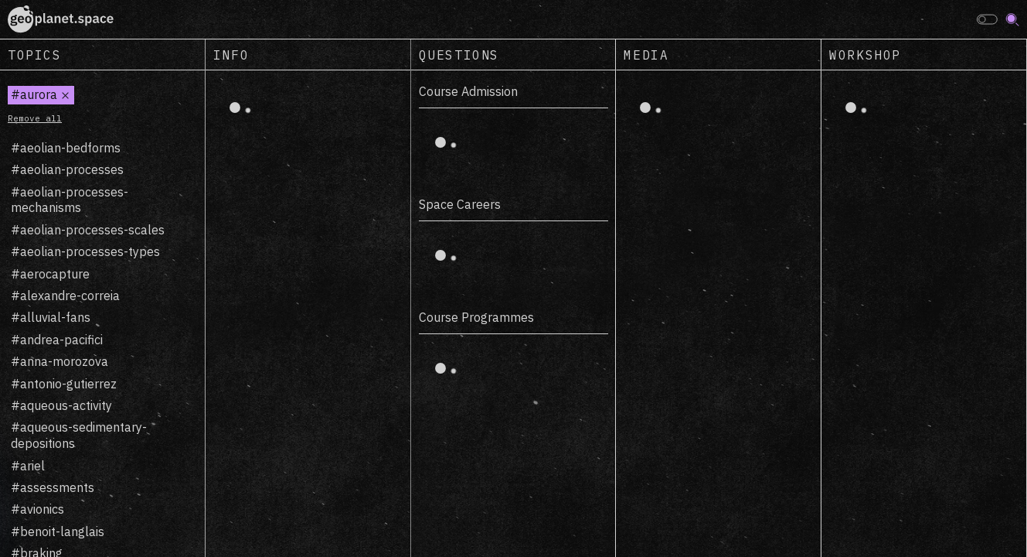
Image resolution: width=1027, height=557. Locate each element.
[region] (103, 313)
